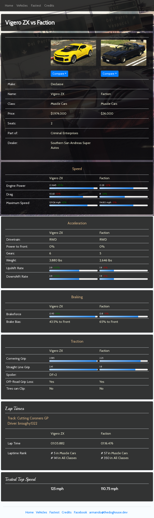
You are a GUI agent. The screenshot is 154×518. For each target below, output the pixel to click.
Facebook (80, 512)
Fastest (36, 5)
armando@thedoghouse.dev (108, 512)
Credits (49, 5)
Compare (58, 73)
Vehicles (22, 5)
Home (9, 5)
